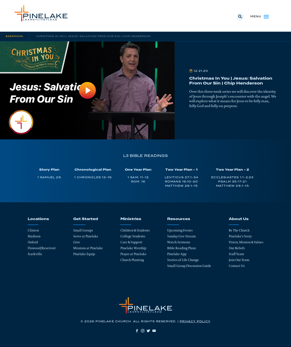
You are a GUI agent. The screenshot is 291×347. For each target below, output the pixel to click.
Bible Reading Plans (181, 248)
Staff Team (236, 254)
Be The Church (239, 230)
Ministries (130, 219)
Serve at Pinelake (85, 236)
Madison (34, 236)
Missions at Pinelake (88, 248)
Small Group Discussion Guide (189, 266)
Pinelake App (176, 254)
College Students (132, 236)
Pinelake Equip (84, 254)
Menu (260, 16)
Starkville (35, 254)
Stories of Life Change (183, 260)
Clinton (33, 230)
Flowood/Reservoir (42, 248)
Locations (38, 219)
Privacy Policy (195, 322)
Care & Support (131, 242)
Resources (178, 219)
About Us (239, 219)
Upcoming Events (180, 230)
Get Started (85, 219)
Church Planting (132, 260)
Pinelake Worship (133, 248)
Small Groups (83, 230)
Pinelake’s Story (240, 236)
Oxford (33, 242)
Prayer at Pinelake (133, 254)
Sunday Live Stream (181, 236)
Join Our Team (239, 260)
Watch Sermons (178, 242)
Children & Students (135, 230)
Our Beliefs (237, 248)
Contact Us (237, 266)
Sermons (15, 36)
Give (76, 242)
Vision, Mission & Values (246, 242)
